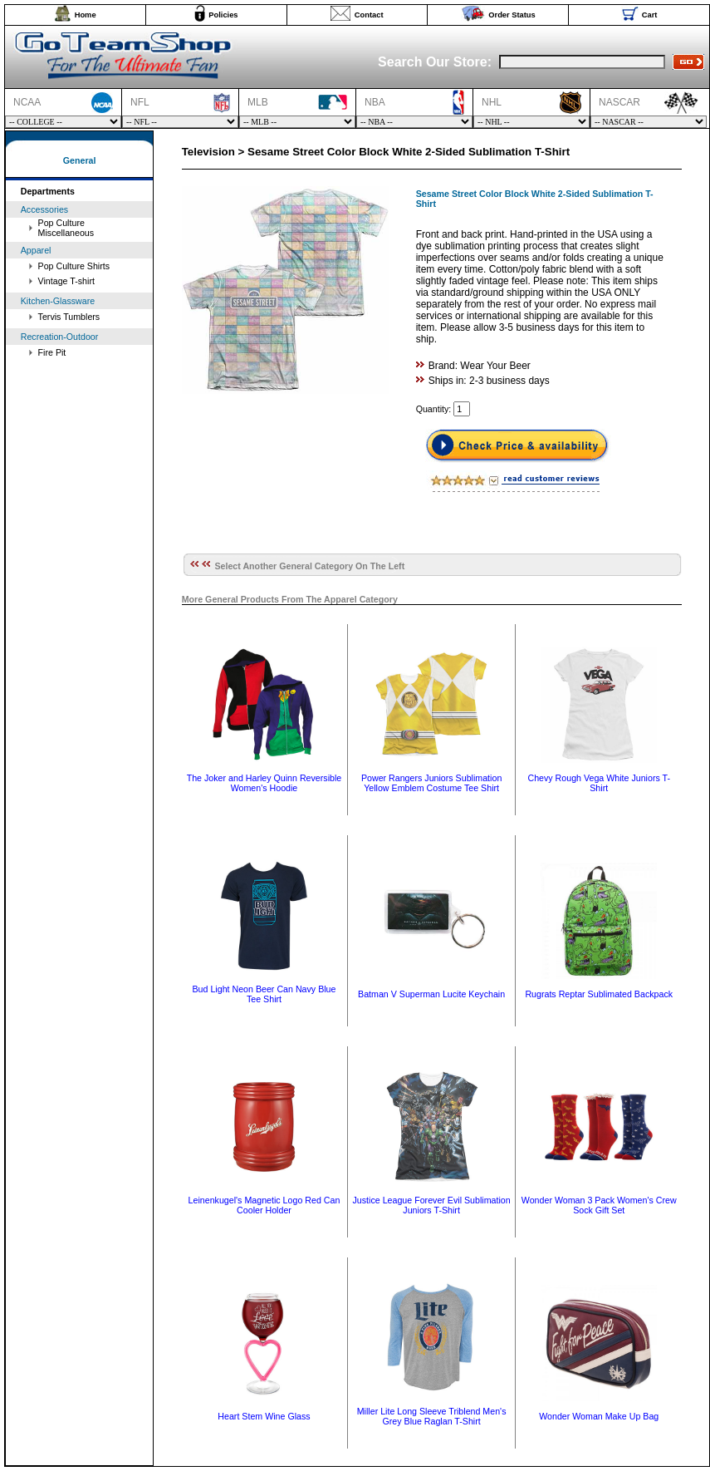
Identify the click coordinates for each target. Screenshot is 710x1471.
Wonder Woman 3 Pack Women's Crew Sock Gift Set (599, 1205)
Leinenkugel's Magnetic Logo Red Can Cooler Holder (264, 1205)
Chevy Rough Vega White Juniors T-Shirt (598, 783)
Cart (650, 15)
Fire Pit (52, 352)
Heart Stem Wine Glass (264, 1416)
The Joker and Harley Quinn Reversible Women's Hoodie (264, 783)
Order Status (512, 15)
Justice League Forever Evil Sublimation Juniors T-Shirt (432, 1205)
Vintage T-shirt (66, 281)
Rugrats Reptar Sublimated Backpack (599, 994)
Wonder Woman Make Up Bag (599, 1416)
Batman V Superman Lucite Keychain (431, 994)
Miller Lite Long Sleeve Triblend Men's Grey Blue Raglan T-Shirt (432, 1416)
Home (85, 15)
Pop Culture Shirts (74, 266)
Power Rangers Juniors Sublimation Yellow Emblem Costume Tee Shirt (431, 783)
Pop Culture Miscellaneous (66, 228)
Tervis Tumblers (69, 317)
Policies (222, 15)
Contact (369, 15)
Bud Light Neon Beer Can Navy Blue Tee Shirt (263, 994)
